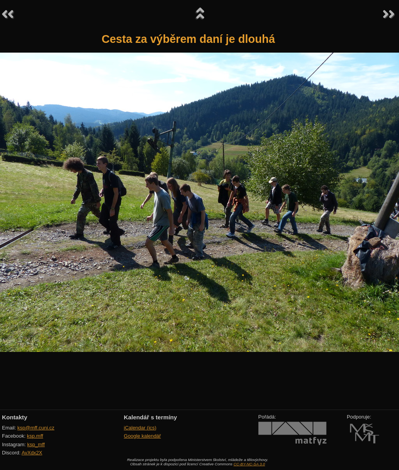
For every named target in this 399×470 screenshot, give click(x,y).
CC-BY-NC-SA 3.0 (249, 464)
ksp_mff (36, 444)
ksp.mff (35, 436)
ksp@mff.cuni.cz (36, 428)
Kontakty (14, 417)
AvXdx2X (31, 453)
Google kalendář (142, 436)
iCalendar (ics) (140, 428)
